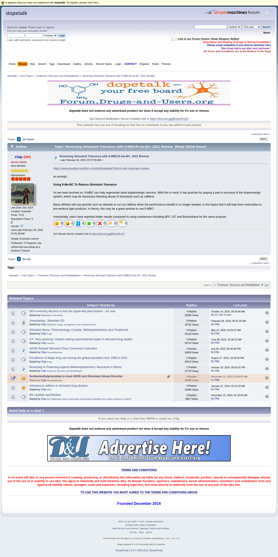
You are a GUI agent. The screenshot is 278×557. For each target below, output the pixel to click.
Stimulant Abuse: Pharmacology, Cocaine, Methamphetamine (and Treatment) (78, 329)
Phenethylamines (54, 352)
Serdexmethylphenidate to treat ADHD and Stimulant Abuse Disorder (76, 376)
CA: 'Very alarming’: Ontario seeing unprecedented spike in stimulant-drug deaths (80, 339)
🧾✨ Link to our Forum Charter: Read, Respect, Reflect (205, 38)
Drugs (49, 334)
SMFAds (116, 528)
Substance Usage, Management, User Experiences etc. (71, 324)
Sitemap (144, 528)
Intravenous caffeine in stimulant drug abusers (58, 385)
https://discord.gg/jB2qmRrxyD (169, 118)
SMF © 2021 (138, 521)
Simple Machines (154, 521)
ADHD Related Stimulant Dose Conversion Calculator (63, 348)
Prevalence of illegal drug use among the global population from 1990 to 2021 (78, 358)
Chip (18, 157)
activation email (37, 30)
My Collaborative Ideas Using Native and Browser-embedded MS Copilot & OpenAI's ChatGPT (89, 399)
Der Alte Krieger (222, 314)
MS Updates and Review (45, 395)
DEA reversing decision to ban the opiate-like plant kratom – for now (72, 311)
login (39, 27)
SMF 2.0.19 (124, 521)
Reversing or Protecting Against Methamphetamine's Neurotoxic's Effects (75, 367)
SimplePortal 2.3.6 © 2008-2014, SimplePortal (139, 550)
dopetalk (16, 13)
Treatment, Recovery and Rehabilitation (64, 371)
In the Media (57, 315)
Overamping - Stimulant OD (46, 320)
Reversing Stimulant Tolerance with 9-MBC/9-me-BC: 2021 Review (104, 156)
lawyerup (46, 315)
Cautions (51, 343)
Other (49, 389)
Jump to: (207, 285)
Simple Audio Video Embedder (140, 525)
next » (266, 134)
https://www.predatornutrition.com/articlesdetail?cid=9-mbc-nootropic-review (101, 168)
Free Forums (131, 528)
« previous (256, 134)
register (50, 27)
